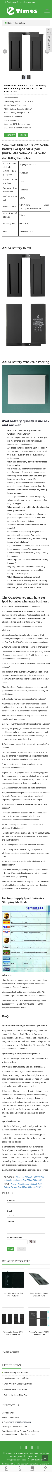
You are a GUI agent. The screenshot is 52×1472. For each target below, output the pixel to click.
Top (45, 1468)
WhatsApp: (12, 1200)
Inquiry (32, 1468)
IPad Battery (20, 23)
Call (19, 1468)
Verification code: (14, 1237)
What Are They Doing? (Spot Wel (18, 1384)
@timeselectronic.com (15, 1007)
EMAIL (23, 135)
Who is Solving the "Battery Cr (16, 1372)
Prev (5, 51)
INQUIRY (10, 135)
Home (9, 23)
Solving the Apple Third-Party (16, 1395)
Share (6, 1468)
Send (10, 1249)
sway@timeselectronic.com (19, 1422)
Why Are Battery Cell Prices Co (17, 1389)
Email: (9, 1211)
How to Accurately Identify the (16, 1378)
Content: (11, 1221)
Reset (21, 1249)
